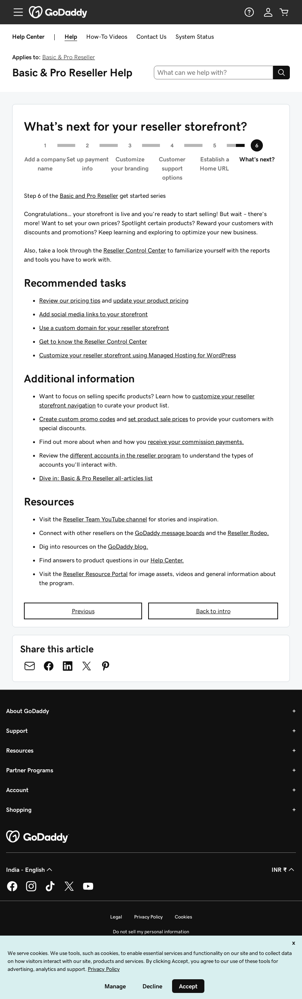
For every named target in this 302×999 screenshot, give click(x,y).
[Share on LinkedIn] (67, 666)
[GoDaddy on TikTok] (50, 890)
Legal (116, 916)
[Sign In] (268, 12)
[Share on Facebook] (48, 666)
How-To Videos (106, 36)
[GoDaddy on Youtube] (88, 890)
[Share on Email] (29, 666)
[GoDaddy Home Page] (37, 836)
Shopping (19, 809)
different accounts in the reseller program (125, 455)
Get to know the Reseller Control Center (93, 341)
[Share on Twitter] (86, 666)
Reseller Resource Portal (95, 574)
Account (17, 790)
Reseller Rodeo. (248, 533)
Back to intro (213, 611)
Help (71, 36)
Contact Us (151, 36)
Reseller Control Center (134, 250)
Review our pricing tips (69, 300)
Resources (19, 750)
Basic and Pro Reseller (89, 196)
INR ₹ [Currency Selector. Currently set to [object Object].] (284, 869)
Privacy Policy (148, 916)
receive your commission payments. (196, 442)
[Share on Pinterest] (105, 666)
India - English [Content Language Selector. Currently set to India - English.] (30, 869)
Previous (83, 611)
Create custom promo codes (77, 419)
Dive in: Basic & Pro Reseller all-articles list (96, 478)
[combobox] (213, 72)
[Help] (248, 12)
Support (17, 731)
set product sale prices (158, 419)
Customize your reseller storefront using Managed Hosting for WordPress (137, 355)
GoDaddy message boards (169, 533)
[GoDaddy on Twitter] (69, 890)
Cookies (183, 916)
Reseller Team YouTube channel (105, 519)
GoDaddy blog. (128, 546)
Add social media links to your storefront (93, 314)
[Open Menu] (15, 12)
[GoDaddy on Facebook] (12, 890)
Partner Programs (29, 770)
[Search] (281, 72)
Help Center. (167, 560)
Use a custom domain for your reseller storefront (104, 328)
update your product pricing (150, 300)
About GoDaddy (27, 711)
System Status (195, 36)
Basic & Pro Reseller (68, 57)
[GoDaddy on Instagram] (31, 890)
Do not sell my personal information (151, 931)
